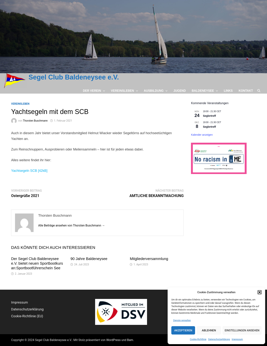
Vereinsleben (122, 90)
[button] (259, 292)
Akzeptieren (183, 330)
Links (228, 90)
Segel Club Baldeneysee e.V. (74, 77)
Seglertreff (209, 115)
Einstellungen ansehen (242, 330)
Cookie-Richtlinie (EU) (27, 316)
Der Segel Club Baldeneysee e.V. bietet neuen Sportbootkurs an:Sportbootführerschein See (37, 263)
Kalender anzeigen (202, 134)
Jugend (179, 90)
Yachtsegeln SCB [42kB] (29, 171)
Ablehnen (209, 330)
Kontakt (246, 90)
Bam (130, 340)
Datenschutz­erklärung (219, 339)
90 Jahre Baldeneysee (88, 259)
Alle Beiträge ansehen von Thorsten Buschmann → (71, 225)
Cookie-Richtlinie (198, 339)
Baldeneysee (203, 90)
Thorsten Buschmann (35, 120)
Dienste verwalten (182, 320)
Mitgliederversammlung (149, 259)
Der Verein (92, 90)
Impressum (237, 339)
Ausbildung (154, 90)
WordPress (113, 340)
